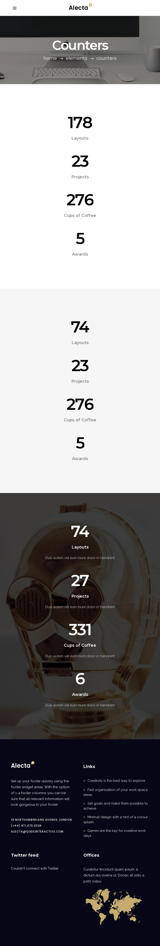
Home (50, 58)
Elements (76, 58)
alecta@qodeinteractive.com (37, 831)
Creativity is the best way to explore (116, 781)
